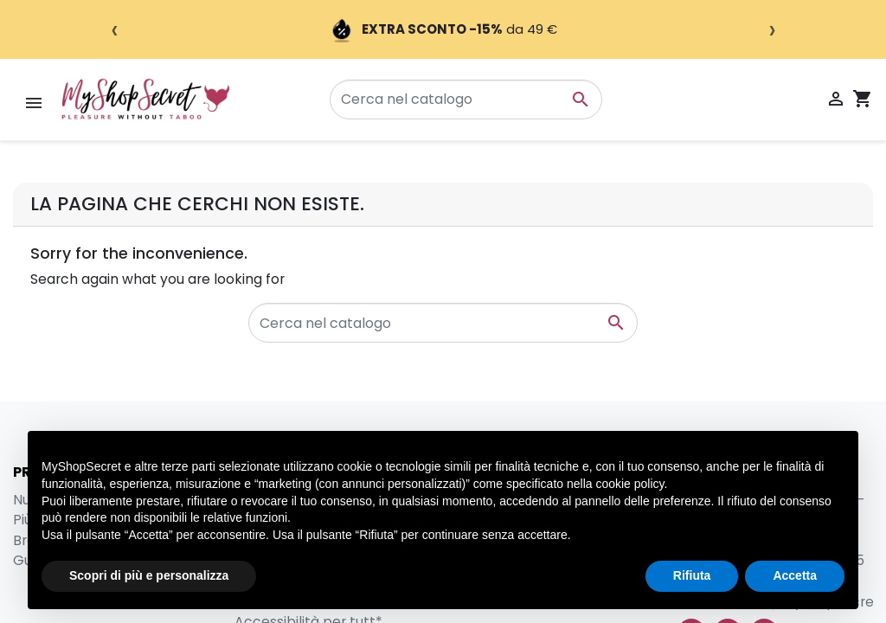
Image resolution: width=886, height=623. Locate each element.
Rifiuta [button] (692, 575)
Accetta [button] (795, 575)
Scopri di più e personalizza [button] (148, 575)
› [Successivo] (772, 29)
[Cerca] (466, 99)
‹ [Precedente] (115, 29)
